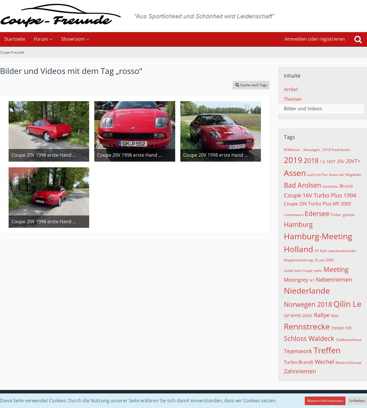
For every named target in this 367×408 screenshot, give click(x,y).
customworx (293, 214)
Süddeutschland (348, 339)
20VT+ (353, 161)
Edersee (317, 213)
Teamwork (298, 351)
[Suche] (358, 39)
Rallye (321, 315)
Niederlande (307, 290)
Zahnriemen (300, 371)
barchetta (330, 186)
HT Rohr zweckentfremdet (335, 250)
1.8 (322, 161)
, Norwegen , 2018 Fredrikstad (326, 149)
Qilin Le (347, 303)
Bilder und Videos (303, 108)
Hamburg (298, 224)
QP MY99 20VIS (298, 315)
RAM (334, 315)
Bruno (346, 186)
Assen (295, 172)
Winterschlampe (348, 362)
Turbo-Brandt (298, 362)
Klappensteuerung (298, 260)
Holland (298, 249)
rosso (337, 328)
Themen (293, 99)
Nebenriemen (334, 279)
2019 (293, 159)
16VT (330, 161)
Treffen (327, 350)
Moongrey (296, 279)
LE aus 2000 (324, 260)
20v (340, 161)
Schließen (357, 400)
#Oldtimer (292, 149)
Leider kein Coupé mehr (303, 270)
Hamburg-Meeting (318, 236)
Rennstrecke (307, 326)
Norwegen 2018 (308, 304)
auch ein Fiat (317, 174)
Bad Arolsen (302, 185)
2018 (311, 160)
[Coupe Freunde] (183, 16)
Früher (336, 214)
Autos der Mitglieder (345, 174)
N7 (312, 280)
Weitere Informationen (325, 400)
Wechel (324, 362)
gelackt (348, 214)
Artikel (291, 89)
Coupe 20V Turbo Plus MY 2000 (317, 204)
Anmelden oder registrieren (315, 39)
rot (348, 328)
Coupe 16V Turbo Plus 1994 (320, 195)
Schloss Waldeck (309, 338)
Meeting (335, 269)
